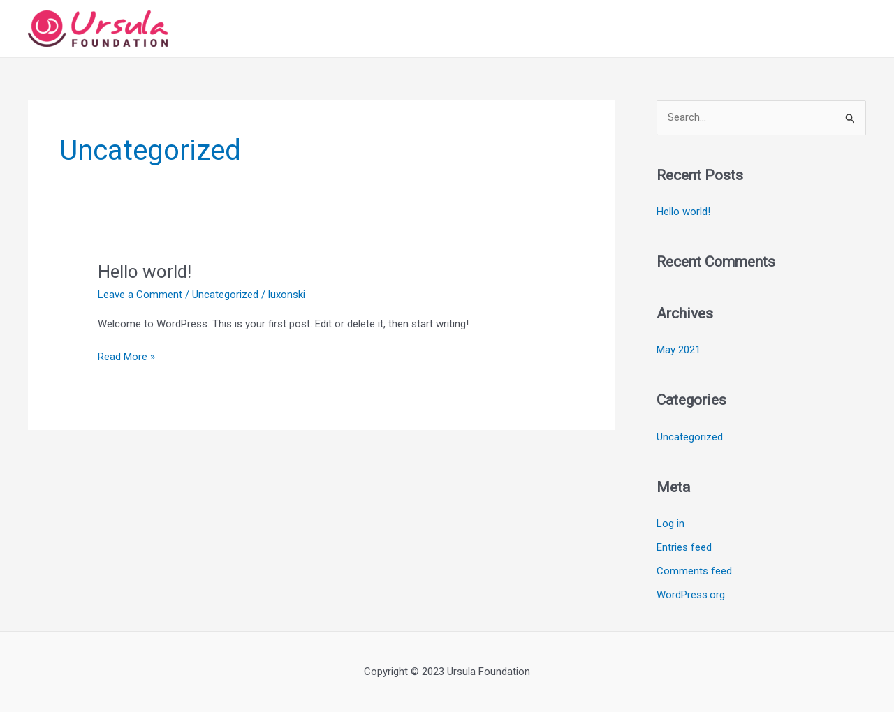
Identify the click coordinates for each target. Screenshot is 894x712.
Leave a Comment (140, 294)
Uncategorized (225, 294)
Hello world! (144, 271)
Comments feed (694, 571)
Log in (670, 523)
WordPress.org (691, 594)
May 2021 (679, 349)
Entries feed (684, 547)
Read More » (126, 357)
